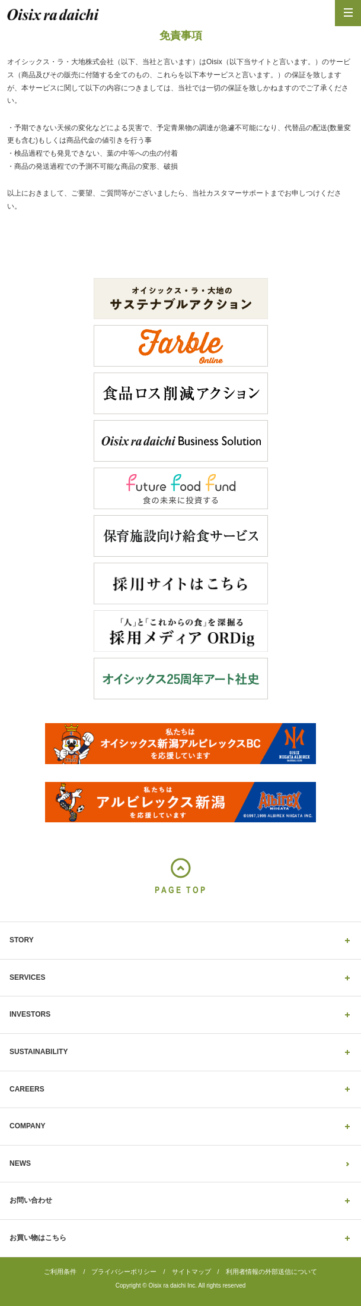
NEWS (20, 1163)
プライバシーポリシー (123, 1271)
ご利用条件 (60, 1271)
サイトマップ (191, 1271)
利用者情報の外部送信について (271, 1271)
